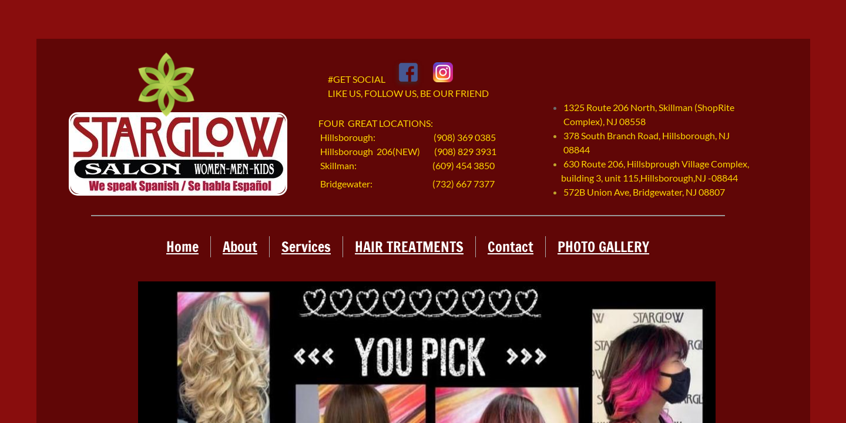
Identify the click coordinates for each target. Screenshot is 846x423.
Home (182, 247)
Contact (510, 247)
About (240, 247)
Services (306, 247)
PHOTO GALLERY (603, 247)
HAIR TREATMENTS (409, 247)
